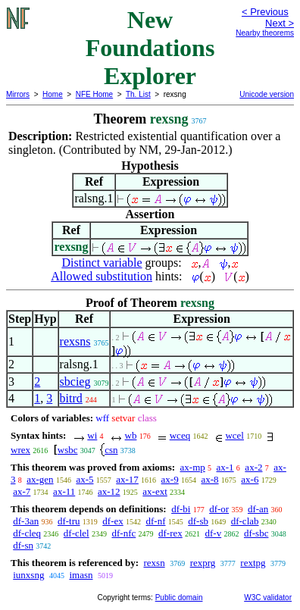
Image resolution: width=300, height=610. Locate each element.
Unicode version (266, 94)
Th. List (138, 94)
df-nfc (123, 533)
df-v (213, 533)
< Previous (265, 11)
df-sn (23, 545)
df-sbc (256, 533)
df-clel (76, 533)
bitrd (71, 398)
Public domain (179, 597)
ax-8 (209, 479)
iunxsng (28, 574)
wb (131, 435)
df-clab (245, 521)
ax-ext (154, 491)
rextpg (252, 562)
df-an (258, 509)
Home (52, 94)
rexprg (203, 562)
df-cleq (27, 533)
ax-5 (84, 479)
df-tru (69, 521)
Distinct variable (101, 262)
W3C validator (268, 597)
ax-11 (64, 491)
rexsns (75, 341)
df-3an (26, 521)
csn (111, 449)
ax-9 (170, 479)
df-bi (180, 509)
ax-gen (40, 479)
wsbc (68, 449)
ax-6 (249, 479)
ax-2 (253, 467)
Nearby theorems (265, 33)
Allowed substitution (101, 276)
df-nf (155, 521)
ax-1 (225, 467)
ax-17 (127, 479)
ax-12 (109, 491)
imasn (80, 574)
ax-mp (192, 467)
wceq (180, 435)
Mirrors (18, 94)
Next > (279, 23)
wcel (234, 435)
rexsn (153, 562)
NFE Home (94, 94)
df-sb (198, 521)
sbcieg (75, 381)
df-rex (170, 533)
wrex (20, 449)
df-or (219, 509)
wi (92, 435)
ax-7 (21, 491)
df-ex (112, 521)
